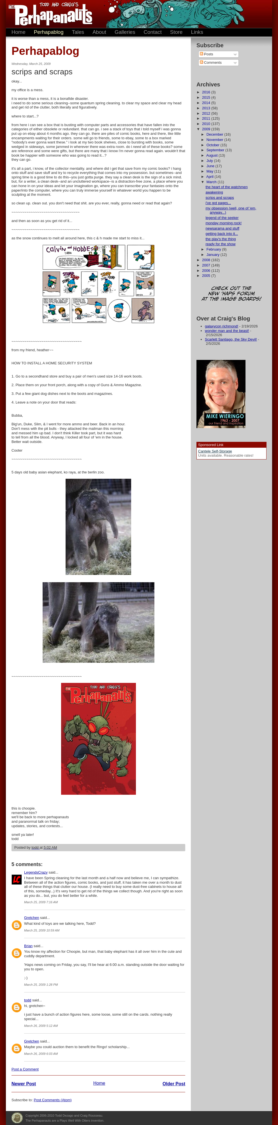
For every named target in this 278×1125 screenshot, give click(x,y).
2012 (206, 113)
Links (197, 32)
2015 (206, 97)
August (212, 155)
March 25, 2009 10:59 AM (41, 930)
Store (176, 32)
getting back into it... (221, 234)
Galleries (125, 32)
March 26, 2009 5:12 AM (41, 1025)
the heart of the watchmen (226, 187)
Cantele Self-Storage (215, 451)
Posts (206, 54)
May (210, 171)
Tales (78, 32)
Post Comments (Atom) (53, 1100)
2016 (206, 92)
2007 (206, 265)
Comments (211, 62)
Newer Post (23, 1083)
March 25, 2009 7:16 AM (41, 902)
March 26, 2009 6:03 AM (41, 1053)
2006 (206, 270)
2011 (206, 118)
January (214, 255)
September (216, 150)
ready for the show (220, 244)
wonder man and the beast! (227, 331)
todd (27, 1000)
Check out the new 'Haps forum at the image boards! (231, 294)
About (99, 32)
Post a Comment (25, 1069)
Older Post (174, 1083)
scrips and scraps (219, 197)
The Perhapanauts (48, 14)
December (215, 134)
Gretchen (31, 918)
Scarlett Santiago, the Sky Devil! (231, 339)
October (214, 145)
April (210, 176)
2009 (206, 129)
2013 (206, 108)
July (210, 161)
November (215, 140)
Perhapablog (49, 32)
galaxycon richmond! (221, 326)
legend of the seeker (221, 218)
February (214, 249)
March (212, 182)
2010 (206, 124)
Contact (153, 32)
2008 (206, 260)
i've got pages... (218, 203)
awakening (214, 192)
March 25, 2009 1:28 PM (41, 984)
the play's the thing (220, 239)
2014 (206, 103)
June (211, 166)
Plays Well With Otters (17, 1118)
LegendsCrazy (36, 872)
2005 (206, 275)
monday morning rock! (223, 223)
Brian (28, 946)
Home (18, 32)
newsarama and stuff (222, 228)
